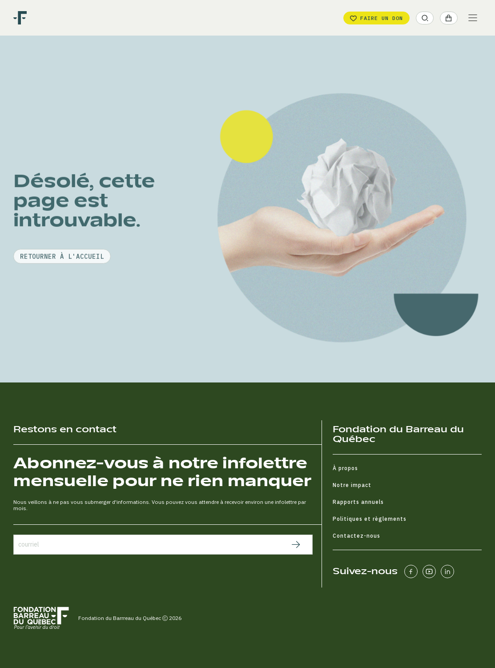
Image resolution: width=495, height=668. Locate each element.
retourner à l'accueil (62, 282)
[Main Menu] (473, 17)
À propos (345, 468)
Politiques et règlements (369, 518)
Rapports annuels (358, 502)
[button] (425, 18)
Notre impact (352, 485)
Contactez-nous (356, 535)
